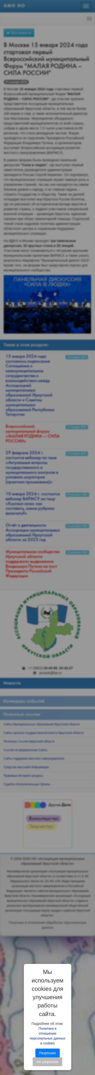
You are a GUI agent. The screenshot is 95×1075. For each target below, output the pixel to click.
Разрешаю (47, 1053)
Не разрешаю (47, 1062)
